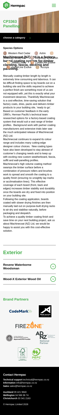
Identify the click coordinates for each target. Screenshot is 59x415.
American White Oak (14, 58)
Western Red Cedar (19, 53)
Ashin (42, 53)
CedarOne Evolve (45, 62)
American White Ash (46, 58)
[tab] (29, 266)
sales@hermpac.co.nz (21, 386)
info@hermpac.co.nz (26, 383)
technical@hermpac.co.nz (36, 379)
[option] (29, 22)
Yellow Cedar (19, 62)
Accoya (45, 67)
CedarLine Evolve (21, 67)
